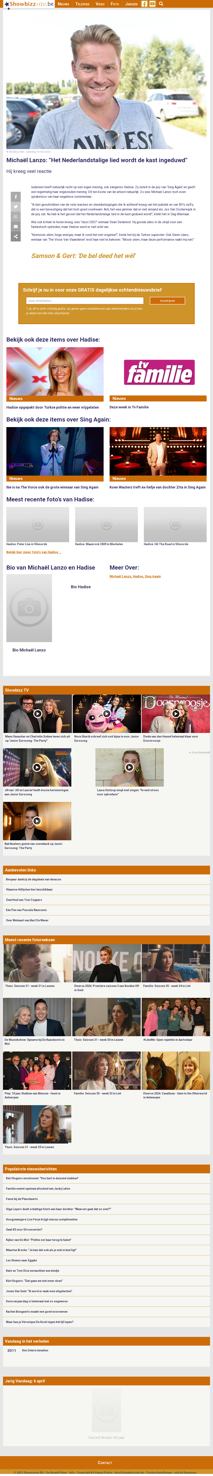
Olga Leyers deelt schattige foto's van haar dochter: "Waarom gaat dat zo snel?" (58, 1209)
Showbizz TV (17, 690)
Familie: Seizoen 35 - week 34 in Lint (166, 986)
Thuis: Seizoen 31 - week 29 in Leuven (29, 1147)
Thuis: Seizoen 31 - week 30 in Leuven (98, 1039)
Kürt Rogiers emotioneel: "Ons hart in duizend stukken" (42, 1178)
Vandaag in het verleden (27, 1341)
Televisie (82, 4)
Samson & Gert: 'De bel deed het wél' (83, 256)
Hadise (138, 576)
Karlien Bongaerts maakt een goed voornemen (37, 1311)
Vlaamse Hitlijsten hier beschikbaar (29, 889)
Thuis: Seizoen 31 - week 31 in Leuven (30, 986)
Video (100, 4)
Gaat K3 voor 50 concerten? (24, 1229)
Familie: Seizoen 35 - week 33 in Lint (97, 1093)
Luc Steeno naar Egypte (21, 1260)
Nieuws (63, 4)
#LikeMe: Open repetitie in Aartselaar (167, 1039)
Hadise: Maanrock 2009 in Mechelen (99, 544)
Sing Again (153, 576)
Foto (115, 4)
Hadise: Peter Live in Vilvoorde (26, 544)
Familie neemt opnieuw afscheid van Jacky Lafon (38, 1188)
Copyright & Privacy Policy (94, 1472)
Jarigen (131, 4)
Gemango (190, 1472)
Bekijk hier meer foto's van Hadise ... (33, 552)
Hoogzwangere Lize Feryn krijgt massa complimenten (42, 1219)
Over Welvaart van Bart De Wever (27, 920)
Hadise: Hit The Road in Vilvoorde (166, 544)
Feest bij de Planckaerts (22, 1199)
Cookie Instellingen (159, 1472)
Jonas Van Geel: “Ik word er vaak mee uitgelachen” (39, 1291)
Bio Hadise (81, 586)
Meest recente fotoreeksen (30, 939)
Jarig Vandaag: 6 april (25, 1381)
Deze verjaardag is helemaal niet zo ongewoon (37, 1301)
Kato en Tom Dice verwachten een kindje (32, 1270)
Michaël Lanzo (120, 576)
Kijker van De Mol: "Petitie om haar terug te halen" (38, 1239)
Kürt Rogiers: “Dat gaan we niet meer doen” (34, 1280)
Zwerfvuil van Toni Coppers (24, 899)
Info (72, 1472)
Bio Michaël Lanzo (29, 650)
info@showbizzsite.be (129, 1472)
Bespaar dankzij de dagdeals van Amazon (33, 879)
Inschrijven (167, 301)
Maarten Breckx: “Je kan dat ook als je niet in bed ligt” (41, 1250)
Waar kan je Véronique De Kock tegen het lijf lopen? (40, 1322)
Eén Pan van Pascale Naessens (26, 910)
